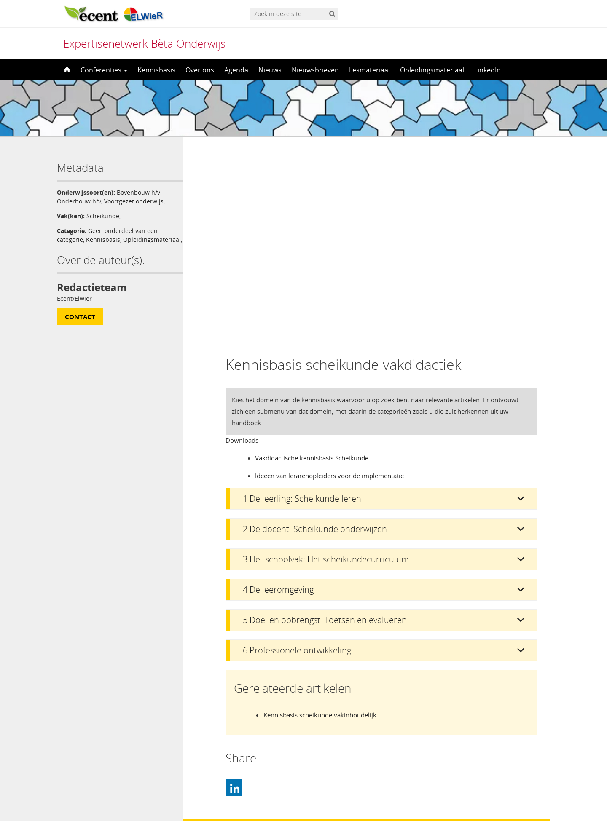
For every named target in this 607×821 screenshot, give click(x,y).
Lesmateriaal (369, 70)
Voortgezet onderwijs (134, 201)
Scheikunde (102, 216)
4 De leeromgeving (278, 392)
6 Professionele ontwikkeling (297, 453)
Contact (80, 325)
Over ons (199, 70)
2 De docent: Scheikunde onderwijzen (315, 331)
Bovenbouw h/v (138, 192)
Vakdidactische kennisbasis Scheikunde (311, 261)
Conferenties (104, 70)
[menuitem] (303, 798)
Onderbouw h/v (79, 201)
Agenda (236, 70)
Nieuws (270, 70)
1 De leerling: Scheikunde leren (302, 301)
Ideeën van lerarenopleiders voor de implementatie (329, 278)
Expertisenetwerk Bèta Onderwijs (144, 43)
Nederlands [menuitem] (309, 799)
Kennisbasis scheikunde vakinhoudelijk (319, 517)
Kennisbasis (156, 70)
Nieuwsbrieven (315, 70)
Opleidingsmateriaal (432, 70)
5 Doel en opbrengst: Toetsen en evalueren (325, 422)
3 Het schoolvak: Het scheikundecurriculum (326, 362)
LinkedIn (487, 70)
